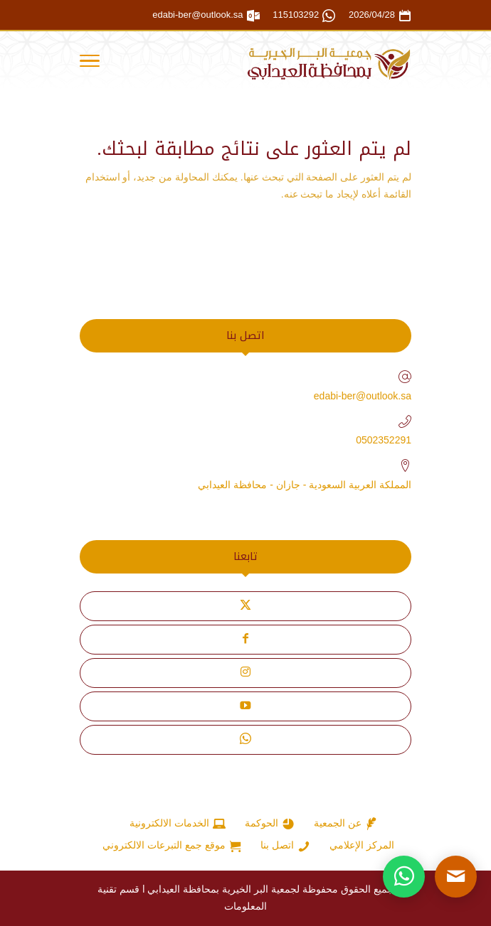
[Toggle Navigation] (90, 63)
